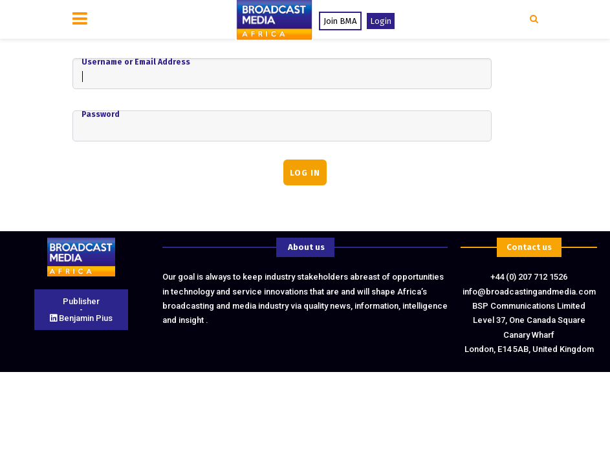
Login (380, 21)
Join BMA (340, 21)
